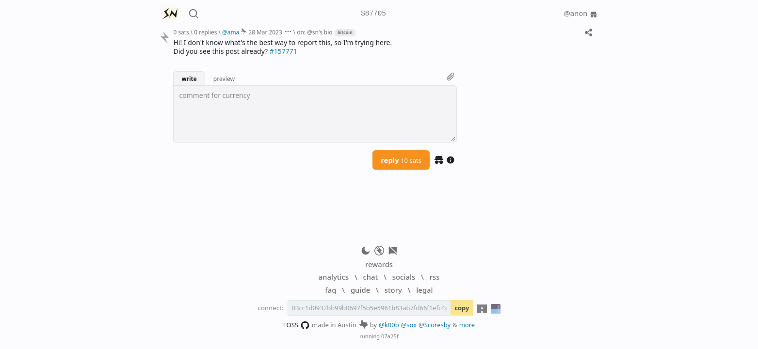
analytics (334, 277)
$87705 (373, 13)
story (393, 290)
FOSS (296, 325)
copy (461, 307)
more (467, 324)
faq (330, 290)
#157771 (283, 51)
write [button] (188, 78)
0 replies (205, 32)
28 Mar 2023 (265, 32)
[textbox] (315, 114)
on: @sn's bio (314, 32)
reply (401, 160)
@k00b (389, 324)
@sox (409, 324)
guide (360, 290)
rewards (379, 264)
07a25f (390, 336)
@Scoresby (435, 324)
